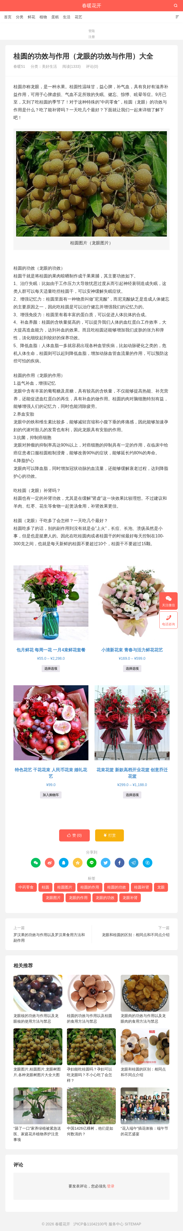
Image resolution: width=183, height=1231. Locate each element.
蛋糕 (55, 17)
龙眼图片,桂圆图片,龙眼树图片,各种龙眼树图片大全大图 (37, 1052)
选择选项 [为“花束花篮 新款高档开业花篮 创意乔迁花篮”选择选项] (132, 795)
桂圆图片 (64, 887)
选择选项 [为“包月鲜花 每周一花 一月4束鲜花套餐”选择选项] (50, 668)
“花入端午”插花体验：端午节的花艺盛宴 (145, 1111)
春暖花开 (91, 5)
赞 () (74, 835)
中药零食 (26, 887)
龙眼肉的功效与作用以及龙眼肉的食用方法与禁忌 (145, 999)
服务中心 (116, 1224)
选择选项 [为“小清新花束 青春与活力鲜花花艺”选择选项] (132, 668)
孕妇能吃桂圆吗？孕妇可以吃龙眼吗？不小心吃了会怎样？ (91, 1055)
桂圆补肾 (141, 887)
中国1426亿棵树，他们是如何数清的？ (91, 1111)
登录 (110, 1186)
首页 (8, 17)
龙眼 (161, 887)
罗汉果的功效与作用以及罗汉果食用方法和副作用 (49, 938)
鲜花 (31, 17)
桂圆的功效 (116, 887)
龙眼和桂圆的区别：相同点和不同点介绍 (136, 935)
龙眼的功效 (105, 897)
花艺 (78, 17)
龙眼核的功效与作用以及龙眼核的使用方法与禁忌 (37, 999)
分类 (19, 17)
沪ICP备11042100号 (90, 1224)
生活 (66, 17)
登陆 (91, 31)
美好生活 (49, 66)
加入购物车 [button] (51, 795)
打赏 (109, 835)
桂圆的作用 (89, 887)
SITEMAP (133, 1224)
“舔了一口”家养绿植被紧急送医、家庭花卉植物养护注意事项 (37, 1114)
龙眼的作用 (78, 897)
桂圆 (45, 887)
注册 (91, 37)
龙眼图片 (53, 897)
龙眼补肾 (130, 897)
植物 (43, 17)
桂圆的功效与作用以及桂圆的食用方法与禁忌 (91, 999)
